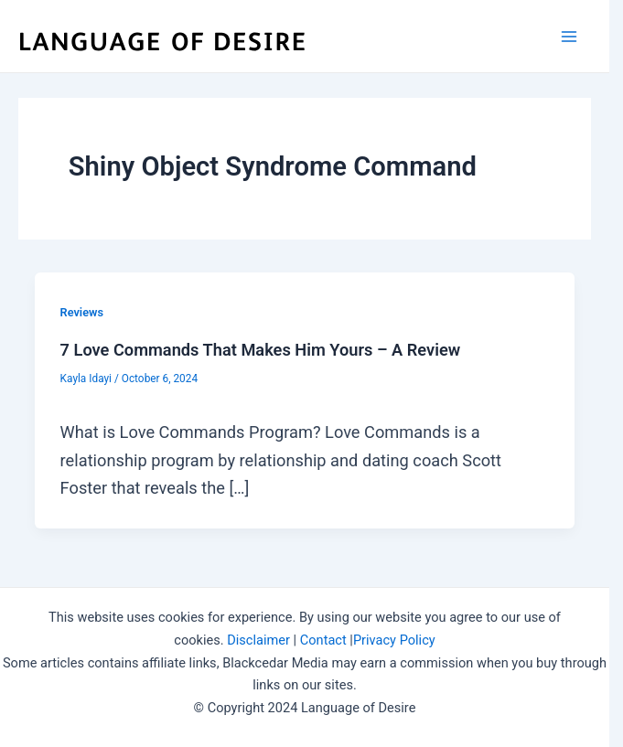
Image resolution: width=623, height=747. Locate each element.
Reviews (81, 312)
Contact (323, 640)
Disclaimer (258, 640)
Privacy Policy (394, 640)
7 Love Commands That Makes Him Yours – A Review (260, 349)
